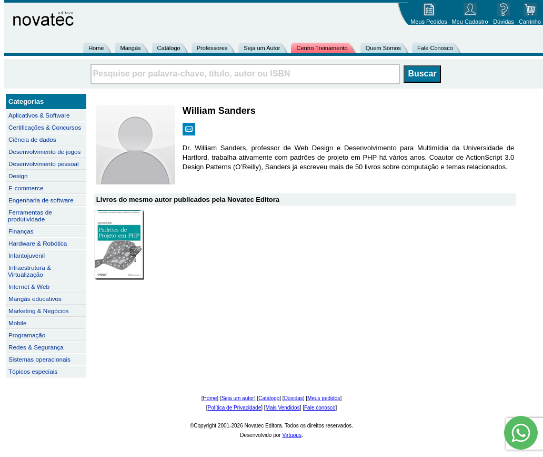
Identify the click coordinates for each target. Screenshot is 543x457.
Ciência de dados (32, 139)
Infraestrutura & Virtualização (29, 271)
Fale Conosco (435, 48)
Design (17, 175)
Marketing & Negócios (38, 310)
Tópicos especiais (32, 371)
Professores (212, 48)
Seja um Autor (262, 48)
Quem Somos (383, 48)
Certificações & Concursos (44, 127)
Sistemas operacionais (39, 359)
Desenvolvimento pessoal (43, 163)
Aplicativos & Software (39, 115)
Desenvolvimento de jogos (44, 151)
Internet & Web (28, 286)
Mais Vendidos (283, 408)
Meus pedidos (323, 398)
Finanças (21, 231)
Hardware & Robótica (37, 243)
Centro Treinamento (321, 48)
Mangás (130, 48)
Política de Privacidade (235, 408)
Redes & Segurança (36, 347)
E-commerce (25, 187)
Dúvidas (293, 398)
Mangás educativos (35, 298)
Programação (26, 335)
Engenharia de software (41, 200)
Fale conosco (319, 408)
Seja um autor (238, 398)
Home (96, 48)
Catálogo (168, 48)
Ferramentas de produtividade (30, 215)
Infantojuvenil (26, 255)
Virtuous (291, 435)
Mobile (17, 322)
